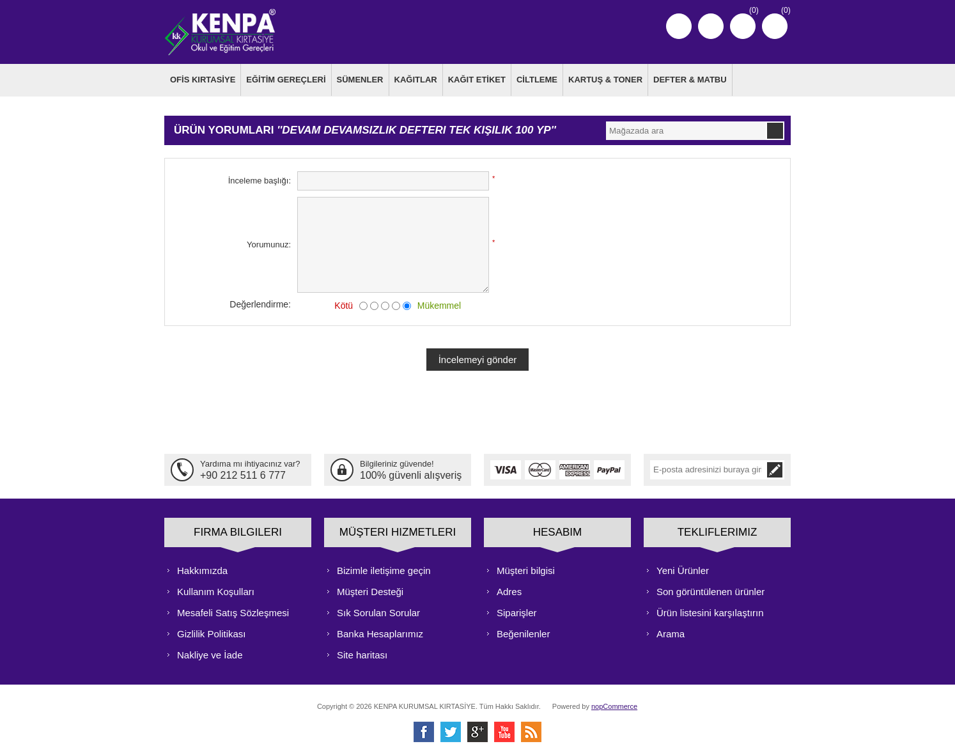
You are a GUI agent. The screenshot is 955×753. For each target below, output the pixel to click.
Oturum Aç (711, 26)
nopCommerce (614, 704)
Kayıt (679, 26)
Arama (670, 631)
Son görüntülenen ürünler (710, 589)
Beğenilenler (523, 631)
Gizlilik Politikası (211, 631)
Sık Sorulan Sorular (378, 610)
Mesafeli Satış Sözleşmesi (233, 610)
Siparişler (517, 610)
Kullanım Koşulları (215, 589)
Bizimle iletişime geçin (384, 568)
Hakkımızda (202, 568)
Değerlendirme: (260, 302)
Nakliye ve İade (210, 653)
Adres (509, 589)
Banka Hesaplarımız (380, 631)
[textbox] (686, 129)
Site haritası (362, 653)
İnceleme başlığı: (259, 179)
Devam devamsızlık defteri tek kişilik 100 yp (416, 129)
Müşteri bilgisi (526, 568)
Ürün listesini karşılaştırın (710, 610)
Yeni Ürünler (682, 568)
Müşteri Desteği (370, 589)
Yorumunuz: (269, 243)
